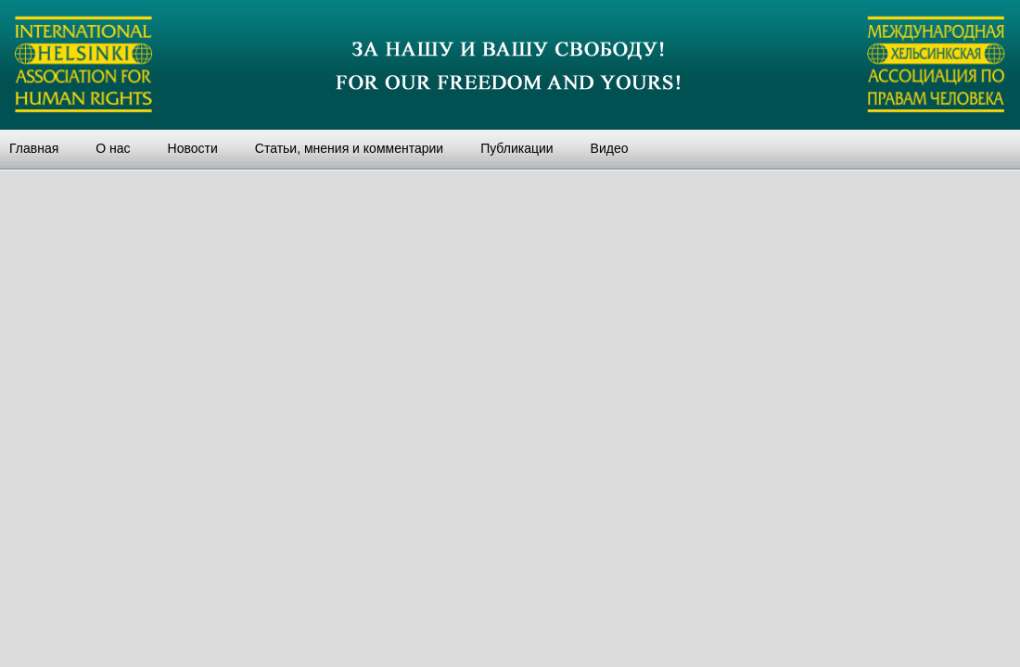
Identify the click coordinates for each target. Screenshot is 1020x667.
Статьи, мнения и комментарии (349, 148)
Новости (193, 148)
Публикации (516, 148)
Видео (610, 148)
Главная (33, 148)
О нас (113, 148)
